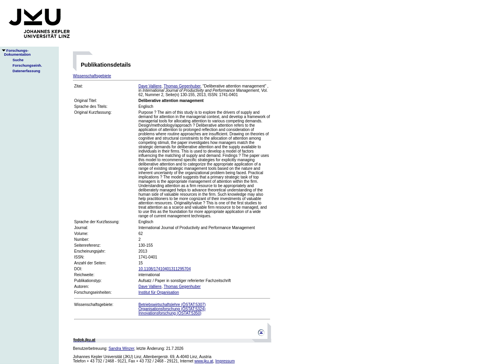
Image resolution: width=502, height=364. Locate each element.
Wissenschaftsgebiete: (93, 304)
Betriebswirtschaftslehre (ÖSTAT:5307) (172, 304)
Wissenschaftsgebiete (92, 76)
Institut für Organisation (158, 292)
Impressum (225, 361)
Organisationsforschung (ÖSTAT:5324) (172, 309)
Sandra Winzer (122, 348)
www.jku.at (204, 361)
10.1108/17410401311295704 (164, 269)
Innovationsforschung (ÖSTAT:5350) (169, 313)
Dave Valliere (150, 86)
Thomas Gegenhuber (182, 86)
